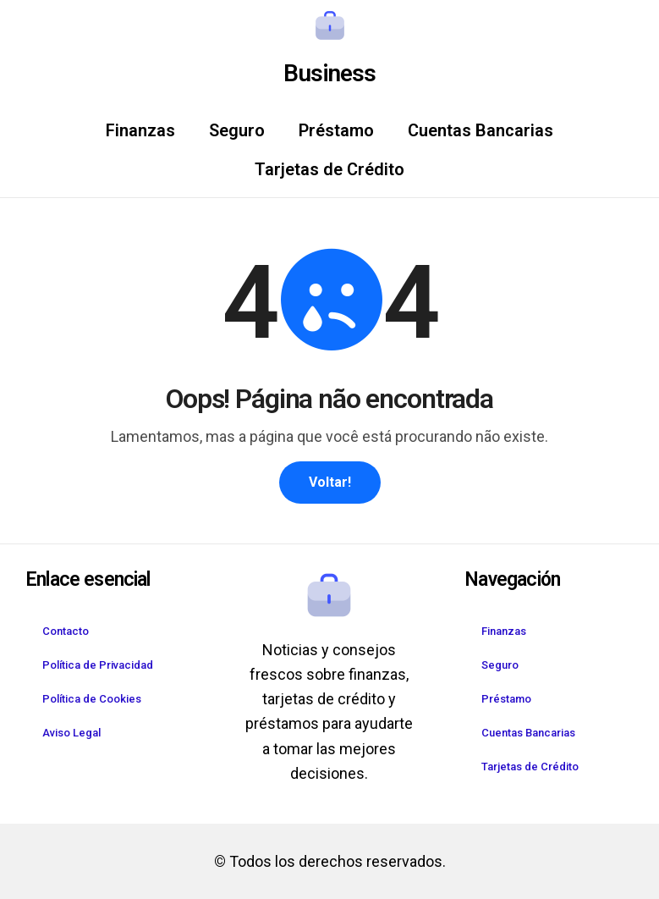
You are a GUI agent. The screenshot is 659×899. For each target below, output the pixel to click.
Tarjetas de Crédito (329, 169)
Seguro (237, 130)
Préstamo (336, 130)
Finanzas (140, 130)
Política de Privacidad (97, 665)
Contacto (65, 631)
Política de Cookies (91, 698)
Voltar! (330, 482)
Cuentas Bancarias (480, 130)
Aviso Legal (71, 732)
